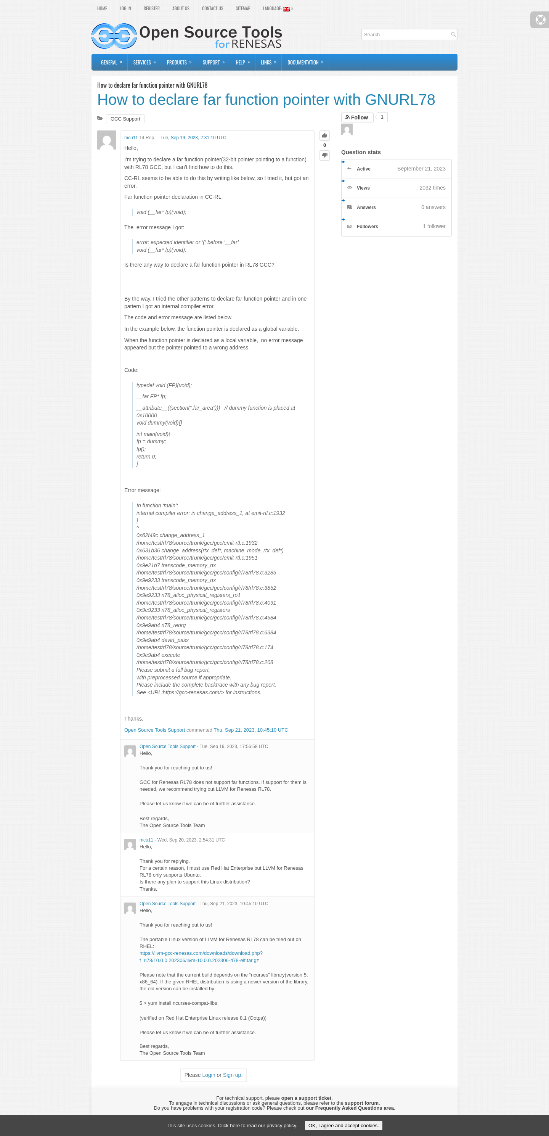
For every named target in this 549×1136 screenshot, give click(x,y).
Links (271, 60)
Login (208, 1075)
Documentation (308, 60)
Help (245, 60)
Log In (125, 8)
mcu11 (131, 137)
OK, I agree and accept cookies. (343, 1125)
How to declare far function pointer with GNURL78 (266, 99)
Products (182, 60)
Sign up (232, 1075)
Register (152, 8)
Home (102, 8)
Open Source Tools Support (154, 730)
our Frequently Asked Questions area (350, 1108)
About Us (180, 8)
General (114, 60)
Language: (280, 7)
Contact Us (212, 8)
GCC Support (125, 119)
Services (147, 60)
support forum (362, 1103)
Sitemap (243, 8)
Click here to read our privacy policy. (257, 1125)
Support (216, 60)
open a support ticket (306, 1098)
